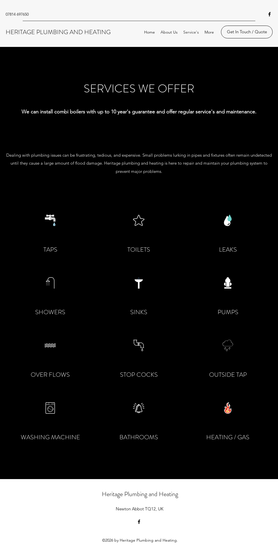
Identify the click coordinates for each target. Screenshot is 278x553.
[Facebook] (269, 14)
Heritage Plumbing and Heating (140, 494)
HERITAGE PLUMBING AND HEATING (58, 32)
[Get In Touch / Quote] (247, 32)
